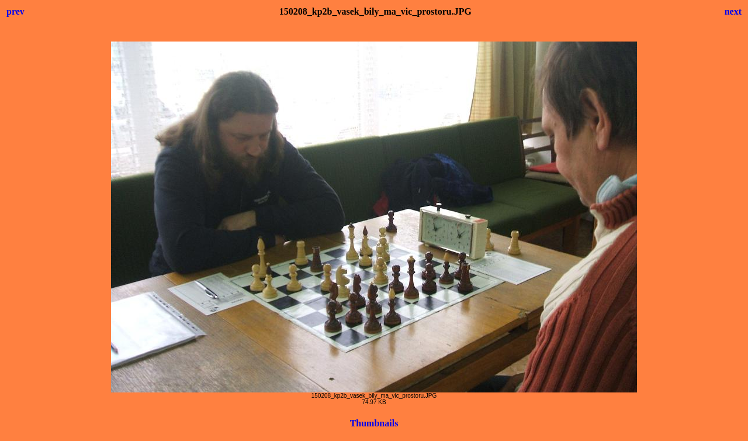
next (733, 11)
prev (15, 11)
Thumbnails (374, 423)
